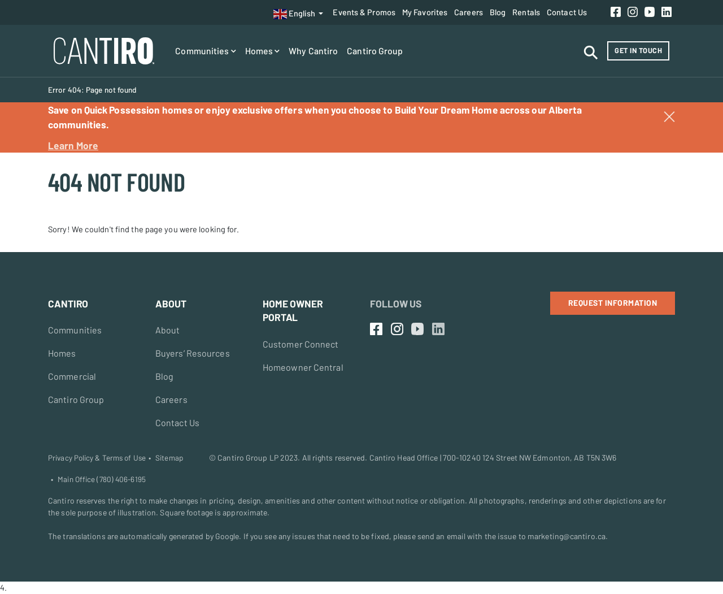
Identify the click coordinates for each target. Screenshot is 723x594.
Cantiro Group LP (247, 457)
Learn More (73, 145)
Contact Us (567, 12)
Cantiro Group (375, 50)
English (294, 14)
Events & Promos (364, 12)
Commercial (72, 376)
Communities (205, 50)
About (167, 329)
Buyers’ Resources (192, 353)
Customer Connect (301, 344)
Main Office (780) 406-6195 (102, 479)
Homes (262, 50)
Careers (468, 12)
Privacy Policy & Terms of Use (97, 457)
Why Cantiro (313, 50)
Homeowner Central (303, 367)
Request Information (612, 302)
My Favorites (424, 12)
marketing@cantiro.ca (567, 536)
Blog (498, 12)
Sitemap (169, 457)
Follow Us (395, 303)
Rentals (526, 12)
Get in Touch (638, 50)
